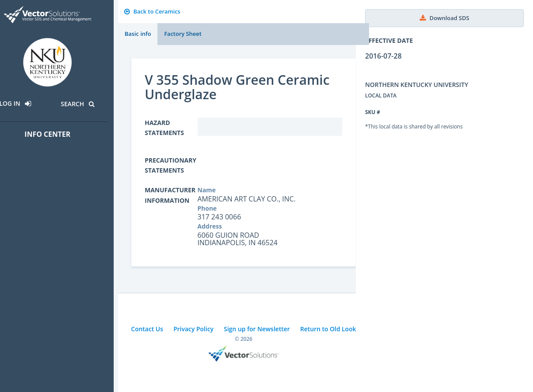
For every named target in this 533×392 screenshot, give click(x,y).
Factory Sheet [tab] (182, 34)
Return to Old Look (328, 329)
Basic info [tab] (138, 34)
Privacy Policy (194, 329)
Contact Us (147, 329)
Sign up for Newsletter (257, 329)
